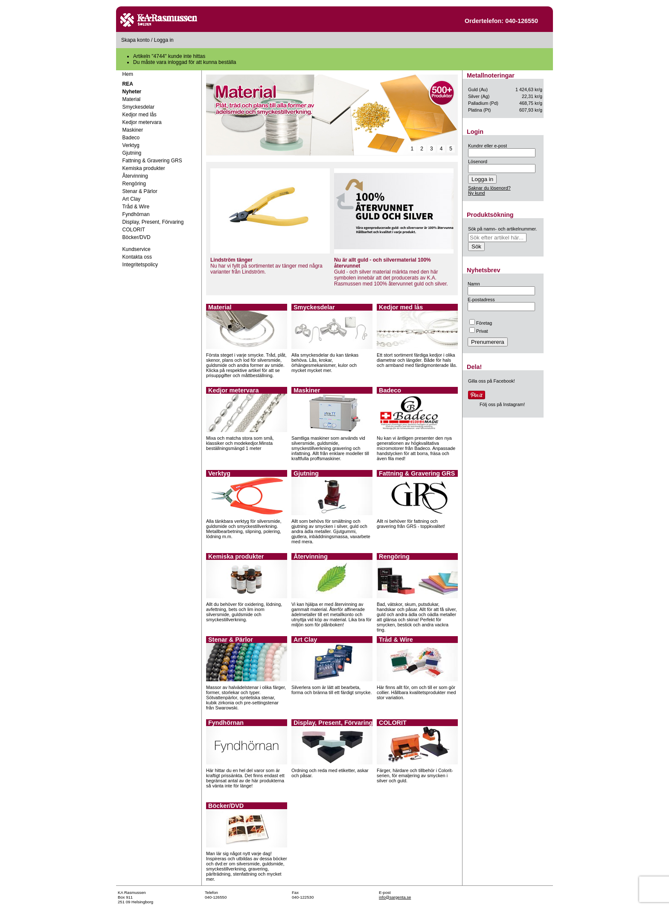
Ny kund (476, 193)
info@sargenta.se (395, 897)
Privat (478, 331)
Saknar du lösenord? (489, 187)
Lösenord (477, 161)
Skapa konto (135, 40)
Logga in (164, 40)
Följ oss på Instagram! (502, 404)
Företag (480, 323)
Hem (127, 74)
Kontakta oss (137, 257)
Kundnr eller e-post (487, 145)
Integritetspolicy (140, 265)
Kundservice (136, 249)
